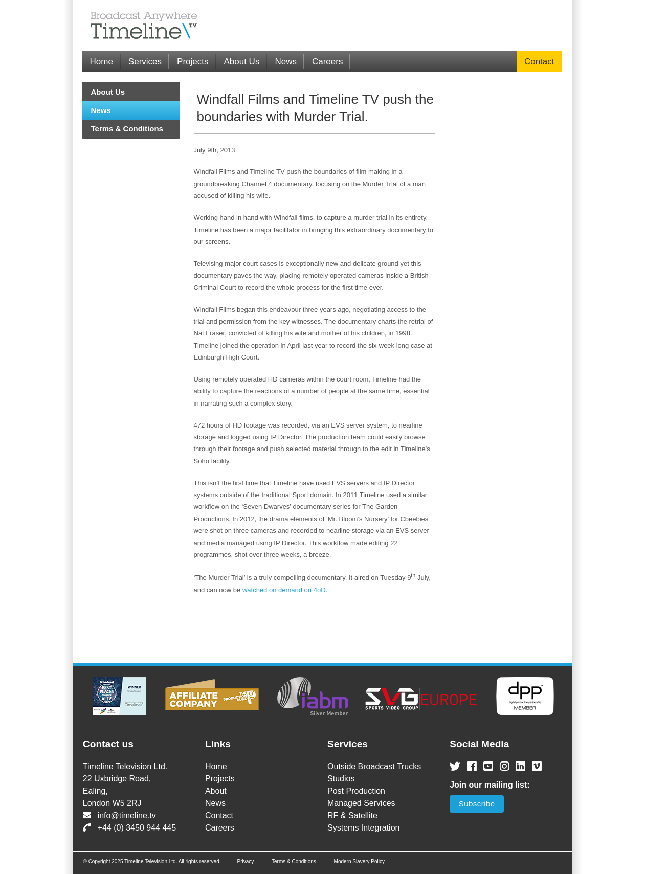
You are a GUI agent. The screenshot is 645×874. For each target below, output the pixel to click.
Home (101, 61)
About (216, 791)
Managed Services (361, 803)
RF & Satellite (352, 815)
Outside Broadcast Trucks (374, 766)
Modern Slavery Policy (359, 861)
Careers (327, 61)
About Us (241, 61)
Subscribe (477, 803)
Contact (539, 61)
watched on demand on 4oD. (284, 590)
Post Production (356, 791)
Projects (192, 61)
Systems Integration (363, 827)
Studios (340, 778)
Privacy (245, 861)
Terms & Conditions (127, 128)
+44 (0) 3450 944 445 (129, 827)
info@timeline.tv (119, 815)
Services (145, 61)
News (286, 61)
